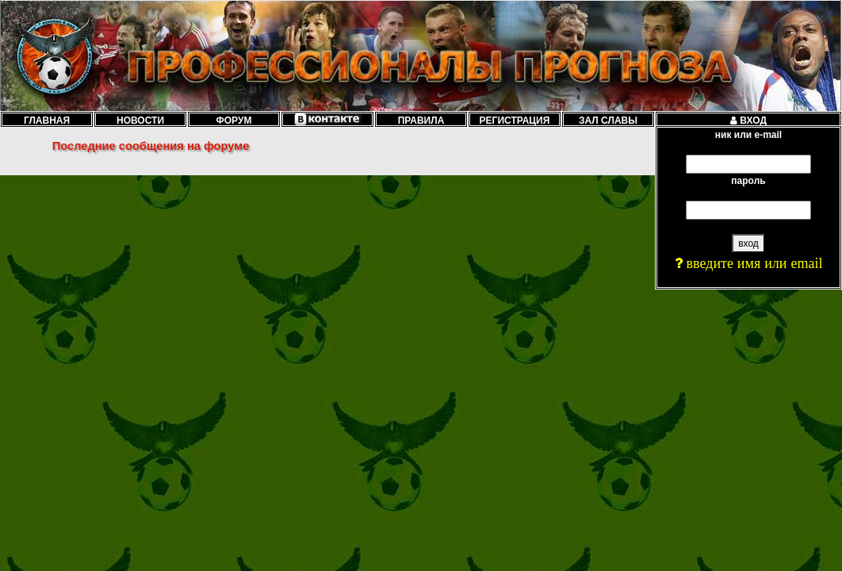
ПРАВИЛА (421, 120)
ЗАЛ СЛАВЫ (608, 120)
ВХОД (748, 120)
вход (748, 243)
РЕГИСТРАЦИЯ (515, 120)
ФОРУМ (234, 120)
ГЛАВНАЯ (47, 120)
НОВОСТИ (140, 120)
